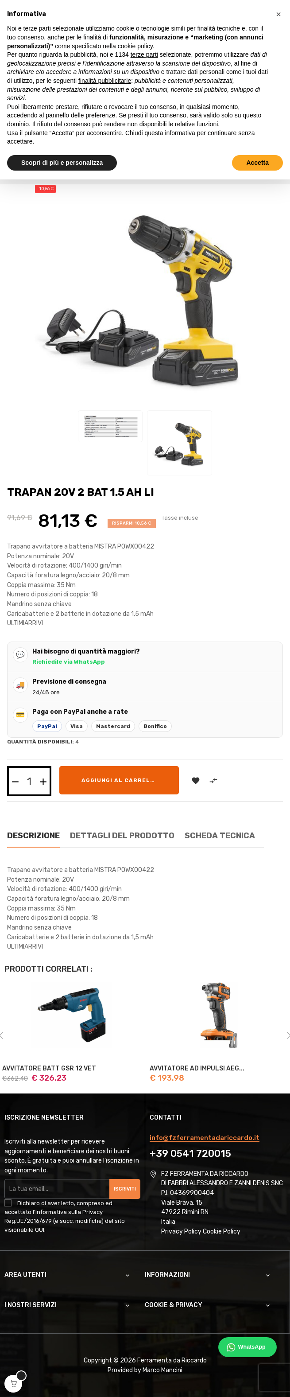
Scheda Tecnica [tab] (220, 836)
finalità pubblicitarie (104, 80)
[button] (278, 14)
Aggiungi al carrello (120, 780)
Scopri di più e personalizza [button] (62, 162)
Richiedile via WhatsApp (68, 661)
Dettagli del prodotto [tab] (122, 836)
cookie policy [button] (135, 46)
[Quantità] (29, 781)
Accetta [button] (257, 162)
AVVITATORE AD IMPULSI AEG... (197, 1068)
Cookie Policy (221, 1231)
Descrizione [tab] (33, 836)
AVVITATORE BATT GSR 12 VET (49, 1068)
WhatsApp (252, 1347)
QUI (39, 1229)
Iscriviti (125, 1189)
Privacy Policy (181, 1231)
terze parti (144, 54)
